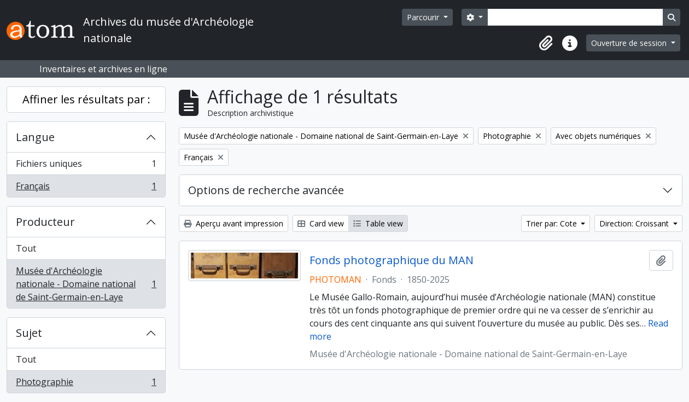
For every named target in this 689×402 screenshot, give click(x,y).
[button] (546, 43)
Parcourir (424, 17)
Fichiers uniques (85, 166)
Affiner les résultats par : (86, 99)
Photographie (85, 384)
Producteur (45, 221)
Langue (35, 137)
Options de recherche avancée (266, 190)
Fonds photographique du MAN (392, 260)
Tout (26, 248)
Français (85, 188)
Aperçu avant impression (233, 223)
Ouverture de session (630, 43)
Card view (320, 223)
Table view (378, 223)
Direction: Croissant (635, 223)
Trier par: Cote (552, 223)
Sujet (29, 332)
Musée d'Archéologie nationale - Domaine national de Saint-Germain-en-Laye (85, 284)
